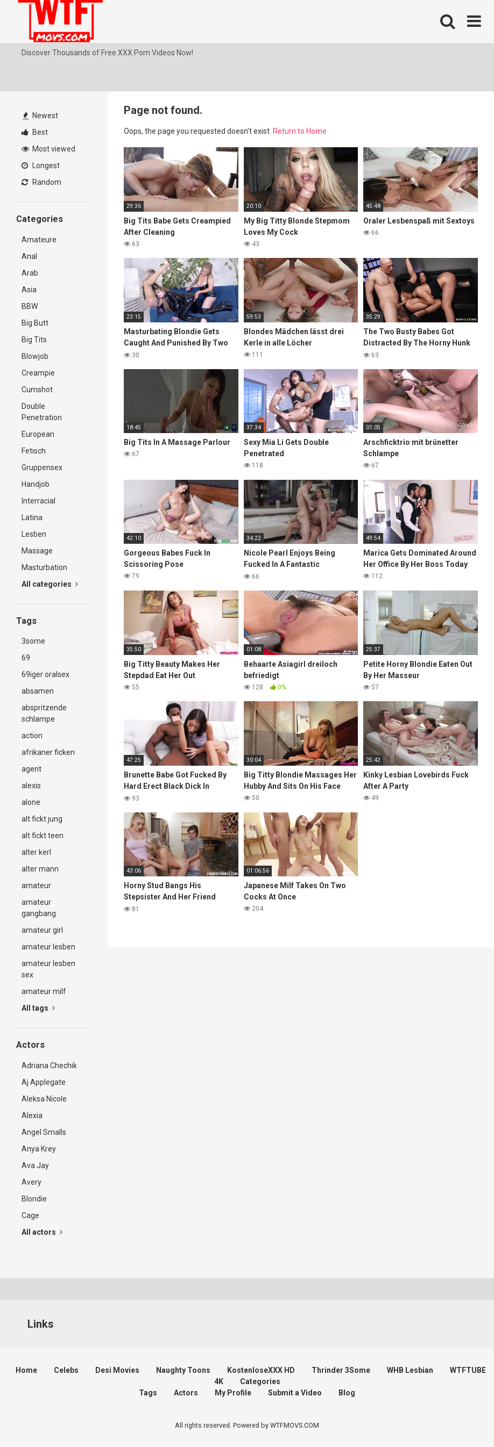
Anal (29, 256)
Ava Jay (35, 1165)
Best (35, 132)
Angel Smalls (44, 1132)
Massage (37, 550)
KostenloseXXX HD (261, 1370)
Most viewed (48, 149)
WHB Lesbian (410, 1370)
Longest (41, 165)
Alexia (32, 1115)
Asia (29, 289)
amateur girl (42, 930)
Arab (30, 273)
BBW (30, 306)
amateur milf (44, 991)
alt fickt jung (42, 819)
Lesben (34, 534)
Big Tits (34, 339)
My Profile (233, 1392)
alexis (31, 785)
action (32, 735)
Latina (32, 517)
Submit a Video (295, 1392)
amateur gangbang (39, 908)
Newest (40, 115)
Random (41, 182)
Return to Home (300, 131)
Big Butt (35, 323)
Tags (148, 1392)
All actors (42, 1232)
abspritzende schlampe (44, 713)
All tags (38, 1008)
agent (31, 769)
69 (26, 657)
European (38, 434)
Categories (260, 1381)
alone (31, 802)
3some (33, 641)
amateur (36, 885)
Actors (186, 1392)
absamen (38, 691)
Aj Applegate (44, 1082)
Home (26, 1370)
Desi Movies (117, 1370)
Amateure (39, 239)
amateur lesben (48, 946)
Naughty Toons (183, 1370)
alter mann (40, 869)
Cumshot (37, 389)
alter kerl (36, 852)
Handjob (36, 484)
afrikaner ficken (48, 752)
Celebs (66, 1370)
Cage (30, 1215)
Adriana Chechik (49, 1065)
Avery (31, 1182)
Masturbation (44, 567)
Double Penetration (42, 412)
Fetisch (34, 451)
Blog (346, 1392)
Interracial (38, 500)
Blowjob (35, 356)
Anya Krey (39, 1148)
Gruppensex (42, 467)
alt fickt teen (42, 835)
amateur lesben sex (48, 969)
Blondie (34, 1198)
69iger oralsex (45, 674)
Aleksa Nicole (44, 1099)
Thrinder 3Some (341, 1370)
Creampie (38, 373)
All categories (50, 584)
